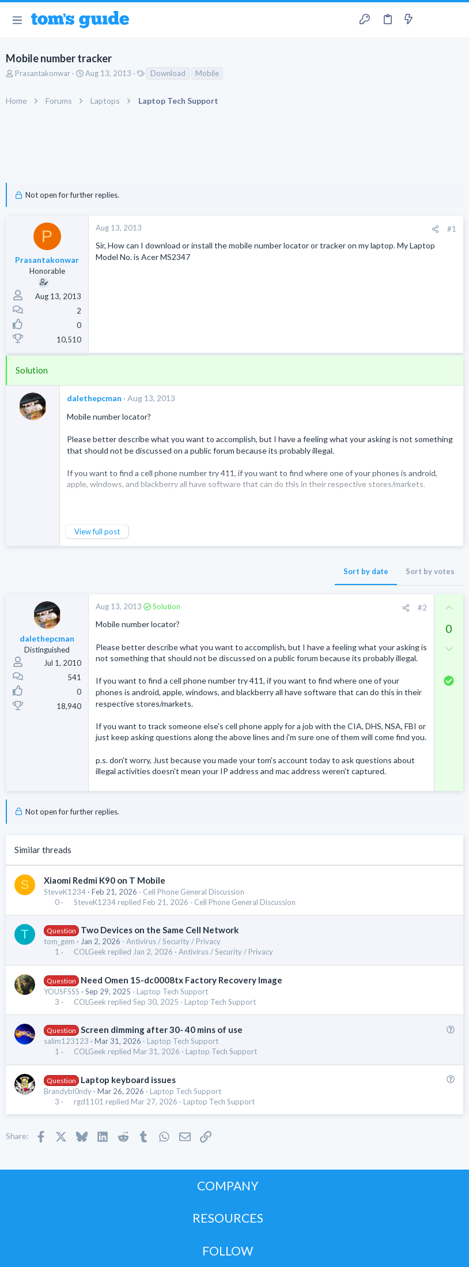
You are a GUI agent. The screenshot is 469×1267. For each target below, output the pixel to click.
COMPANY (228, 1185)
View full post (97, 531)
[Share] (435, 229)
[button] (17, 19)
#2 (422, 607)
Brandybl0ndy (68, 1091)
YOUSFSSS (62, 991)
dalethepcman (94, 398)
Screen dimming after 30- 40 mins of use (162, 1029)
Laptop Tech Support (172, 991)
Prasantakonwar (42, 73)
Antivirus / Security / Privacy (173, 941)
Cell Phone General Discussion (193, 891)
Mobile (207, 73)
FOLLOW (227, 1250)
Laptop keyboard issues (128, 1079)
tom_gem (59, 941)
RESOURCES (227, 1218)
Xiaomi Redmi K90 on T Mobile (104, 880)
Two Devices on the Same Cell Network (160, 930)
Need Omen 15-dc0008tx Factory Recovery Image (181, 980)
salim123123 (66, 1041)
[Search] (453, 20)
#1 (451, 228)
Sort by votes (430, 571)
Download (168, 73)
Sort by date (365, 571)
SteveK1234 (65, 891)
